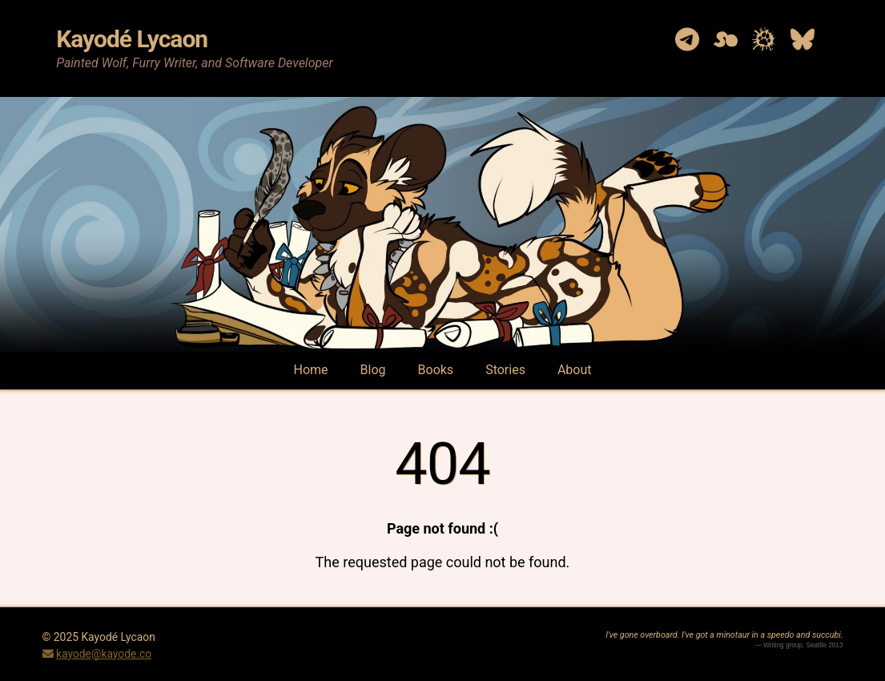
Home (311, 369)
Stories (505, 369)
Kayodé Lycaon (131, 39)
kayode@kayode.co (103, 653)
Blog (373, 369)
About (574, 369)
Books (436, 369)
